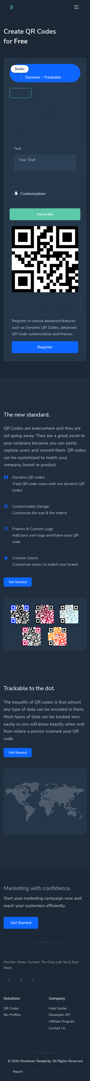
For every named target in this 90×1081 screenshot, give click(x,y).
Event (51, 128)
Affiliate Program (61, 1021)
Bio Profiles (12, 1015)
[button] (45, 194)
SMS (49, 105)
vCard (24, 128)
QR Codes (11, 1008)
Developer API (59, 1015)
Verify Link (38, 1071)
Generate (45, 214)
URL (46, 93)
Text (20, 93)
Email (23, 105)
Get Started (18, 582)
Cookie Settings (66, 1071)
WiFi (47, 117)
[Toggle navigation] (76, 7)
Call (22, 117)
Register (45, 347)
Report (18, 1071)
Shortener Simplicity (35, 1061)
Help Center (58, 1008)
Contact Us (57, 1028)
